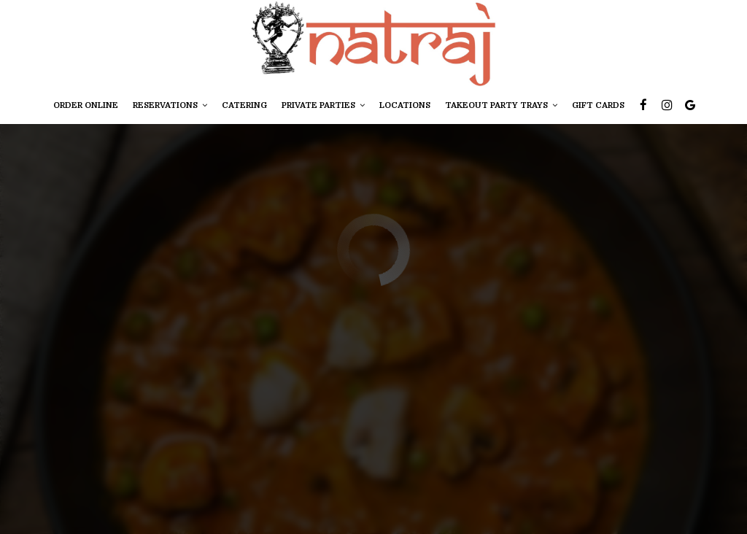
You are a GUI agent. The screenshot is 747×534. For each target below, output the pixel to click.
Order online (85, 105)
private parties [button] (323, 105)
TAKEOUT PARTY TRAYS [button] (501, 105)
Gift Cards (598, 105)
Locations (404, 105)
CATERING (244, 105)
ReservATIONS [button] (170, 105)
